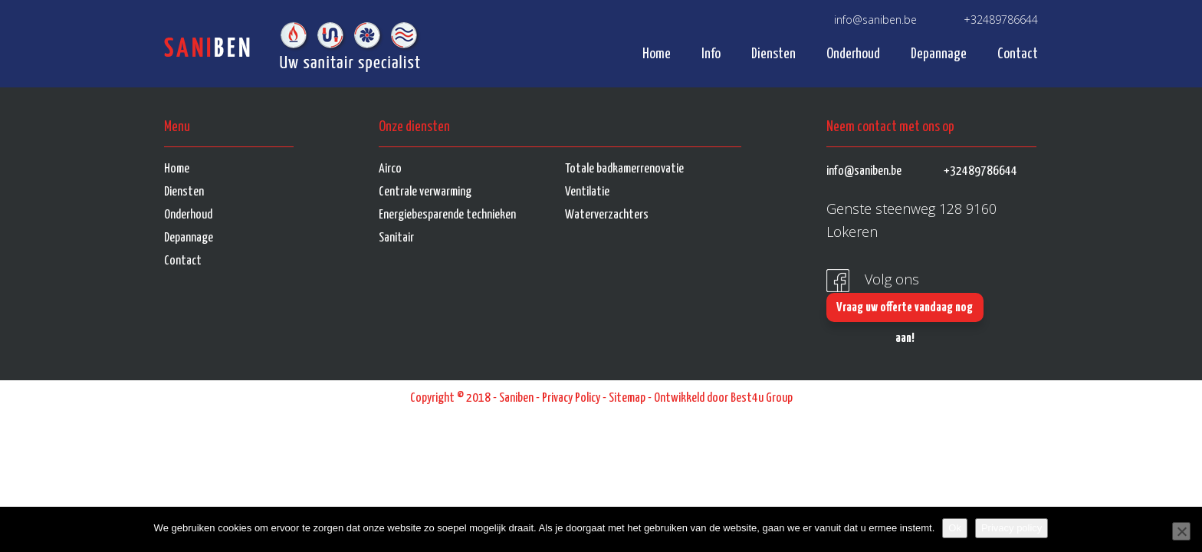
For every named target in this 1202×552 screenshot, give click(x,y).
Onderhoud (853, 54)
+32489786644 (1001, 19)
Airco (390, 169)
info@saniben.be (875, 19)
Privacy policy (1011, 528)
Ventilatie (587, 192)
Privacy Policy (571, 398)
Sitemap (627, 398)
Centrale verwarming (425, 192)
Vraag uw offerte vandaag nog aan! (904, 311)
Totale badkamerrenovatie (624, 169)
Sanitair (396, 238)
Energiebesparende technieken (447, 215)
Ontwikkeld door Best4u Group (723, 398)
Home (656, 54)
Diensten (773, 54)
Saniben (516, 398)
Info (711, 54)
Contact (1017, 54)
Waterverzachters (607, 215)
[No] (1181, 531)
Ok (954, 528)
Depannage (939, 54)
